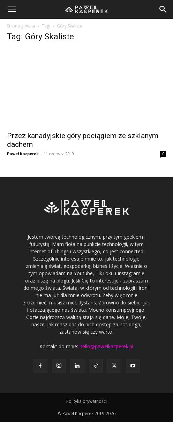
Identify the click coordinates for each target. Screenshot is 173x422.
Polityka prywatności (86, 401)
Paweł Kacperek (23, 153)
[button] (12, 9)
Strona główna (21, 26)
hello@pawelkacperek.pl (106, 346)
